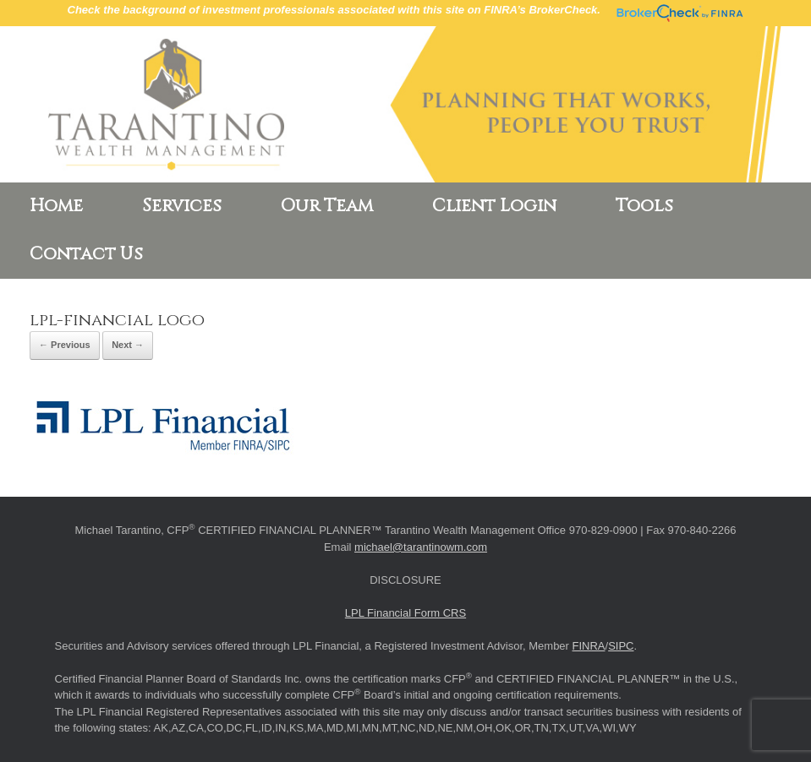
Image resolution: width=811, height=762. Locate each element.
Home (56, 206)
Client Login (494, 206)
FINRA (589, 646)
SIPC (620, 646)
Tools (644, 206)
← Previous (64, 345)
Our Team (327, 206)
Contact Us (86, 254)
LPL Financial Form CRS (405, 613)
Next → (128, 345)
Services (182, 206)
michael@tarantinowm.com (420, 547)
